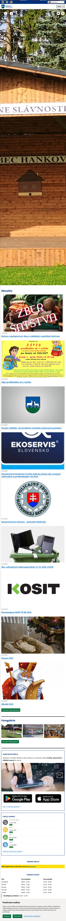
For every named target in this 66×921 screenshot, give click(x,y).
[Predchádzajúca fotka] (6, 13)
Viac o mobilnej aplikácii (11, 807)
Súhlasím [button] (7, 916)
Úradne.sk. (32, 866)
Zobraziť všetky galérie (10, 742)
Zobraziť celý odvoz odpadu (12, 851)
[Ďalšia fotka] (11, 13)
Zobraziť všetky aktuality (10, 710)
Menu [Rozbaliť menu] (61, 6)
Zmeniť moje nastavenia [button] (32, 916)
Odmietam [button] (17, 916)
